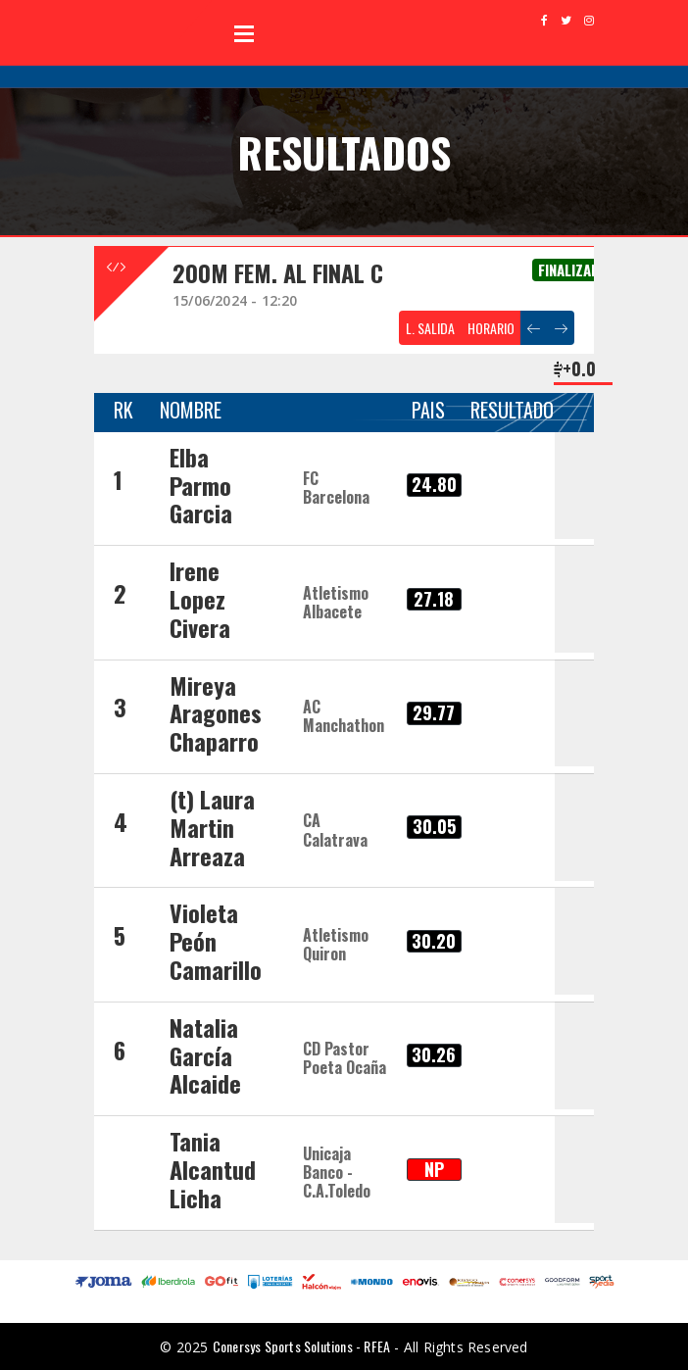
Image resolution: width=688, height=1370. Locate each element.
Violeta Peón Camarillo (216, 941)
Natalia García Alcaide (205, 1055)
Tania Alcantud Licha (213, 1169)
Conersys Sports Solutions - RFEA (301, 1346)
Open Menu (244, 33)
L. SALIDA (430, 328)
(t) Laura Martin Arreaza (212, 827)
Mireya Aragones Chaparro (216, 713)
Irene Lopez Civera (200, 599)
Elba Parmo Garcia (201, 485)
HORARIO (491, 328)
